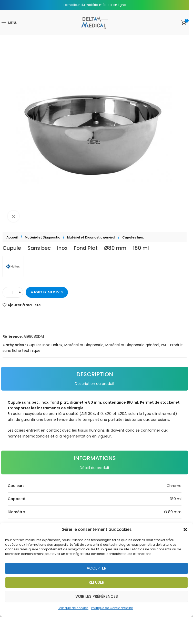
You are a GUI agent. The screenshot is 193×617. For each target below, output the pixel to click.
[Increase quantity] (20, 292)
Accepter (96, 568)
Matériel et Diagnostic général (91, 237)
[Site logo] (94, 22)
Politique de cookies (73, 608)
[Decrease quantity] (6, 292)
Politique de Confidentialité (112, 608)
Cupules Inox (133, 237)
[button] (185, 529)
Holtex (57, 344)
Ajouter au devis (47, 292)
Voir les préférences (96, 596)
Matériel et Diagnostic (43, 237)
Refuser (96, 582)
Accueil (12, 237)
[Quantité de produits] (13, 292)
